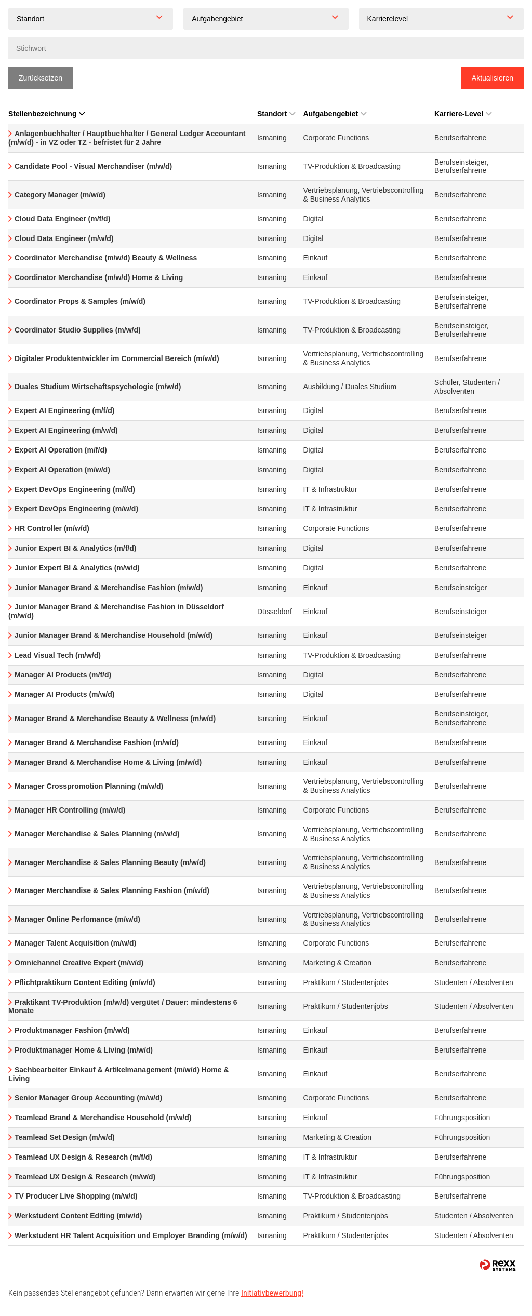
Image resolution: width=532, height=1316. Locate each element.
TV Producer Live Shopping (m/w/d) (76, 1196)
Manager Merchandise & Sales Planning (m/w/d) (97, 834)
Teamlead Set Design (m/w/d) (65, 1137)
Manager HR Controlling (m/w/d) (70, 810)
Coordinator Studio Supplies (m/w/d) (78, 330)
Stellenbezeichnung (46, 114)
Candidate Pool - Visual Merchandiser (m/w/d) (93, 166)
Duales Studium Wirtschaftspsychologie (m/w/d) (98, 386)
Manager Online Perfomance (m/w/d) (77, 919)
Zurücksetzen (40, 78)
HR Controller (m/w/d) (52, 528)
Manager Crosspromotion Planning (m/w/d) (89, 786)
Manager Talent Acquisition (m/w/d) (75, 943)
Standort (276, 114)
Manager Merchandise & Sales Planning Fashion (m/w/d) (112, 890)
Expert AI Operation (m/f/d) (61, 450)
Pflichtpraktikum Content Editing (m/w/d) (85, 982)
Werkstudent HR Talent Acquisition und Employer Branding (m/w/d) (131, 1235)
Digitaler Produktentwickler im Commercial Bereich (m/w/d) (117, 358)
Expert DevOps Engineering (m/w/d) (76, 508)
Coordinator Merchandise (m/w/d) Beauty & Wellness (106, 258)
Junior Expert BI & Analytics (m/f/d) (75, 548)
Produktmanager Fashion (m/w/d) (72, 1030)
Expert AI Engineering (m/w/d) (66, 430)
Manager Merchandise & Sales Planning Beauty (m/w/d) (110, 862)
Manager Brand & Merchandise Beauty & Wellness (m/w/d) (115, 718)
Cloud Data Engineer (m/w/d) (64, 238)
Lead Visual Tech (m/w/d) (58, 655)
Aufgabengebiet (334, 114)
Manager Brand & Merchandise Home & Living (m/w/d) (108, 762)
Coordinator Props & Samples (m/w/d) (80, 301)
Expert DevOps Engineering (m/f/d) (75, 489)
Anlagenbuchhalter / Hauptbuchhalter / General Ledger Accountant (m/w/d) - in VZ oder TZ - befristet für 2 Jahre (126, 138)
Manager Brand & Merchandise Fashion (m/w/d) (97, 742)
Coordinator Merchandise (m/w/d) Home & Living (99, 277)
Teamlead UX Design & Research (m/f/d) (83, 1157)
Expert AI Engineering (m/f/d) (64, 410)
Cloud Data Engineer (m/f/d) (62, 219)
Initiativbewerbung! (272, 1293)
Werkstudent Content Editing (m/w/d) (78, 1216)
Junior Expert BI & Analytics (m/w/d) (77, 568)
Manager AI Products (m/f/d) (63, 675)
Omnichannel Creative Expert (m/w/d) (79, 963)
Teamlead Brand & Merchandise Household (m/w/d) (103, 1117)
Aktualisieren (492, 78)
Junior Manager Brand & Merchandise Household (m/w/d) (113, 635)
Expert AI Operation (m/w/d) (62, 470)
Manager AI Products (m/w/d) (64, 694)
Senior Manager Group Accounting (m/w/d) (88, 1098)
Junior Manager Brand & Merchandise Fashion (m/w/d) (109, 587)
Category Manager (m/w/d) (60, 195)
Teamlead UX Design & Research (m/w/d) (85, 1177)
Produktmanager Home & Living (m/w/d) (84, 1050)
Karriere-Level (462, 114)
